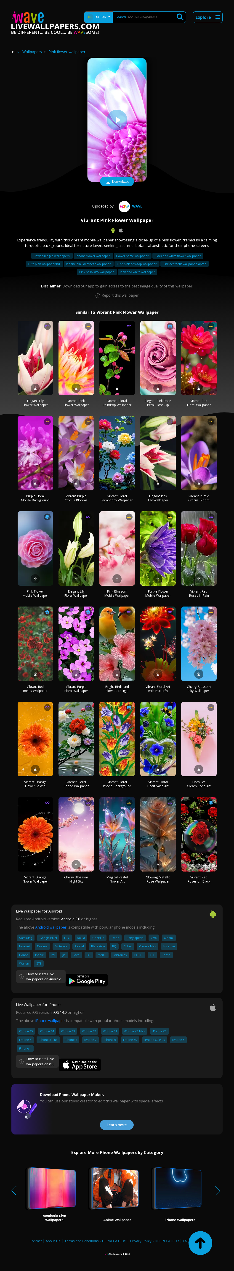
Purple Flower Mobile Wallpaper (158, 593)
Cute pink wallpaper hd (44, 264)
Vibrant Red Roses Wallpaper (35, 688)
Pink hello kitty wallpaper (96, 272)
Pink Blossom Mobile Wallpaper (117, 593)
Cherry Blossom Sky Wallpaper (199, 688)
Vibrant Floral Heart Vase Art (158, 784)
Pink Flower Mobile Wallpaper (35, 593)
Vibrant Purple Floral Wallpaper (76, 688)
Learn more (117, 1124)
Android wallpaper (50, 927)
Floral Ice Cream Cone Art (199, 784)
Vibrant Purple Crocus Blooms (76, 498)
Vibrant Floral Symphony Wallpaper (117, 498)
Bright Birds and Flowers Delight (117, 688)
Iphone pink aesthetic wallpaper (88, 264)
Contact (36, 1240)
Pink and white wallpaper (137, 272)
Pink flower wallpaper (66, 51)
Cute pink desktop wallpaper (137, 264)
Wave (129, 206)
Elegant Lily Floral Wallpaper (76, 593)
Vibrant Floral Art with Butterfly (158, 688)
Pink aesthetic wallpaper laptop (184, 264)
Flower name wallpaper (132, 256)
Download (117, 182)
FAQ (186, 1240)
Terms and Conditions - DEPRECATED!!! (95, 1240)
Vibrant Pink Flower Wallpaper (76, 403)
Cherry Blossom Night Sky (76, 879)
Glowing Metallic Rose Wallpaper (158, 879)
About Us (53, 1240)
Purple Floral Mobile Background (35, 498)
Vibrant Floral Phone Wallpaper (76, 784)
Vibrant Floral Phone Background (117, 784)
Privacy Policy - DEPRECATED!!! (154, 1240)
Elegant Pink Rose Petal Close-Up (158, 403)
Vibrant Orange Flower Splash (35, 784)
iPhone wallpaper (50, 1020)
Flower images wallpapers (52, 256)
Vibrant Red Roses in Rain (199, 593)
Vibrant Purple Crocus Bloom (199, 498)
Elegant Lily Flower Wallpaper (35, 403)
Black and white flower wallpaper (178, 256)
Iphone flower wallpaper (93, 256)
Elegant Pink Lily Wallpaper (158, 498)
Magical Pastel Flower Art (117, 879)
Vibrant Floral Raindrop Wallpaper (117, 403)
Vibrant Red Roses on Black (198, 879)
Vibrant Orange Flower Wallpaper (35, 879)
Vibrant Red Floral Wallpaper (199, 403)
